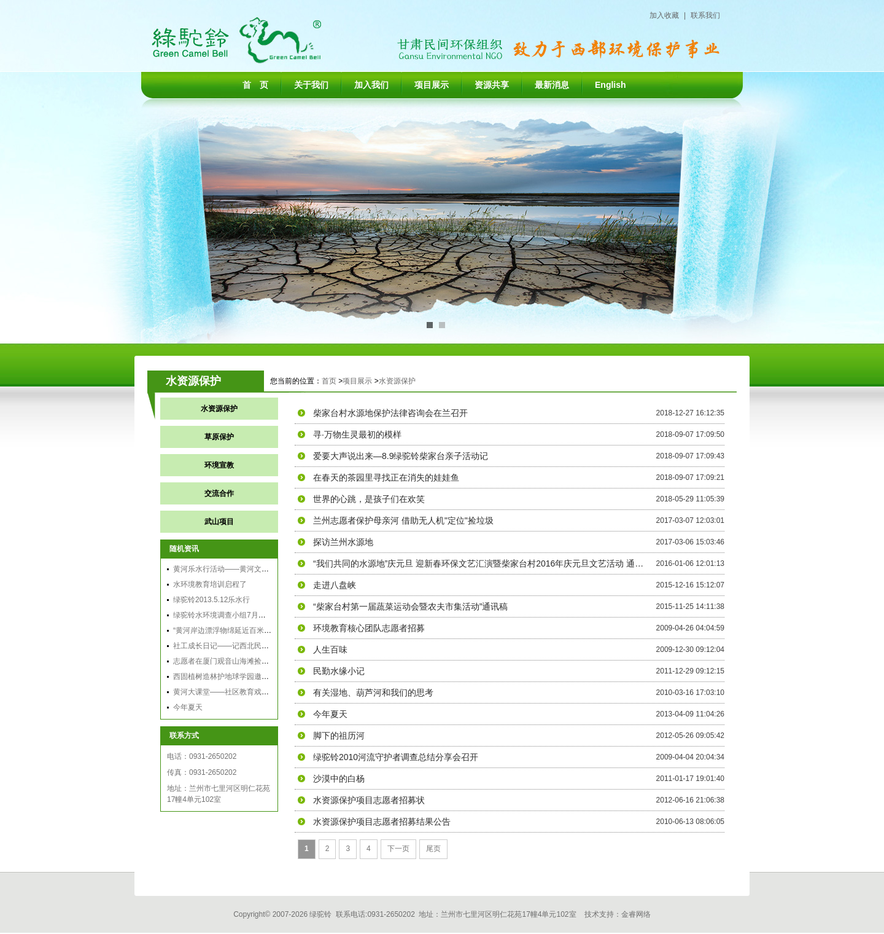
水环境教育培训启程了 (210, 584)
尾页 (433, 848)
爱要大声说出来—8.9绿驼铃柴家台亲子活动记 (400, 456)
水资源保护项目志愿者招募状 (369, 800)
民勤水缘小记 (339, 671)
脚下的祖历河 (339, 735)
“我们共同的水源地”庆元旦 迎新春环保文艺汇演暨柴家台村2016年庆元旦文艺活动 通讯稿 (479, 563)
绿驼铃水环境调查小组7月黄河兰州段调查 (241, 615)
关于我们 (311, 85)
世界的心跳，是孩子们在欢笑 (369, 499)
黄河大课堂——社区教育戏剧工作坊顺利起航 (246, 692)
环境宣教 (219, 465)
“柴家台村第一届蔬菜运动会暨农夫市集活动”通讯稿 (410, 606)
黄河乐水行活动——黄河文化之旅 (228, 569)
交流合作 (219, 493)
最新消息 (552, 85)
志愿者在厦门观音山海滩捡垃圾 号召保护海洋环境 (255, 661)
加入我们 (371, 85)
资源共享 (492, 85)
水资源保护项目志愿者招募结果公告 (382, 821)
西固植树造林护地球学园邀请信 (224, 676)
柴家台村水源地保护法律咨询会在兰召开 (390, 413)
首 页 (255, 85)
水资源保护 (397, 381)
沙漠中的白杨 (339, 778)
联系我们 (705, 15)
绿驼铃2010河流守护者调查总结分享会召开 (395, 757)
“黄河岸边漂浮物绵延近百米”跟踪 (227, 630)
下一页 (398, 848)
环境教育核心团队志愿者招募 (369, 628)
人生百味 (330, 649)
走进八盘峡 (334, 585)
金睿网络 (636, 914)
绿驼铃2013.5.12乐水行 (211, 599)
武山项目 (219, 521)
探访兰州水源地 (343, 542)
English (610, 85)
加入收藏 (664, 15)
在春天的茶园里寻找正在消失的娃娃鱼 (386, 477)
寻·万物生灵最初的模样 (357, 434)
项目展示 (431, 85)
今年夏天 (188, 707)
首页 (329, 381)
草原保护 (219, 437)
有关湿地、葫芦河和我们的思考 (373, 692)
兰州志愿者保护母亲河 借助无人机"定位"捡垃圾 (403, 520)
